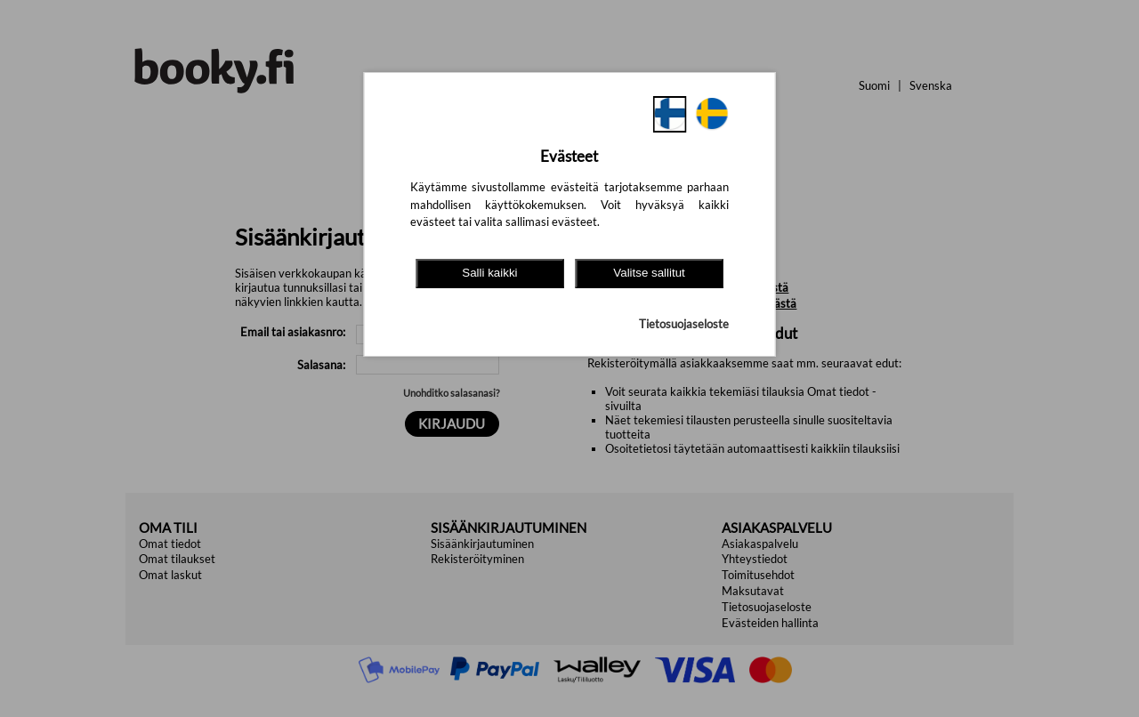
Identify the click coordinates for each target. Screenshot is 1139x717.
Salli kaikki (489, 272)
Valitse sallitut (649, 272)
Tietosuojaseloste (684, 324)
